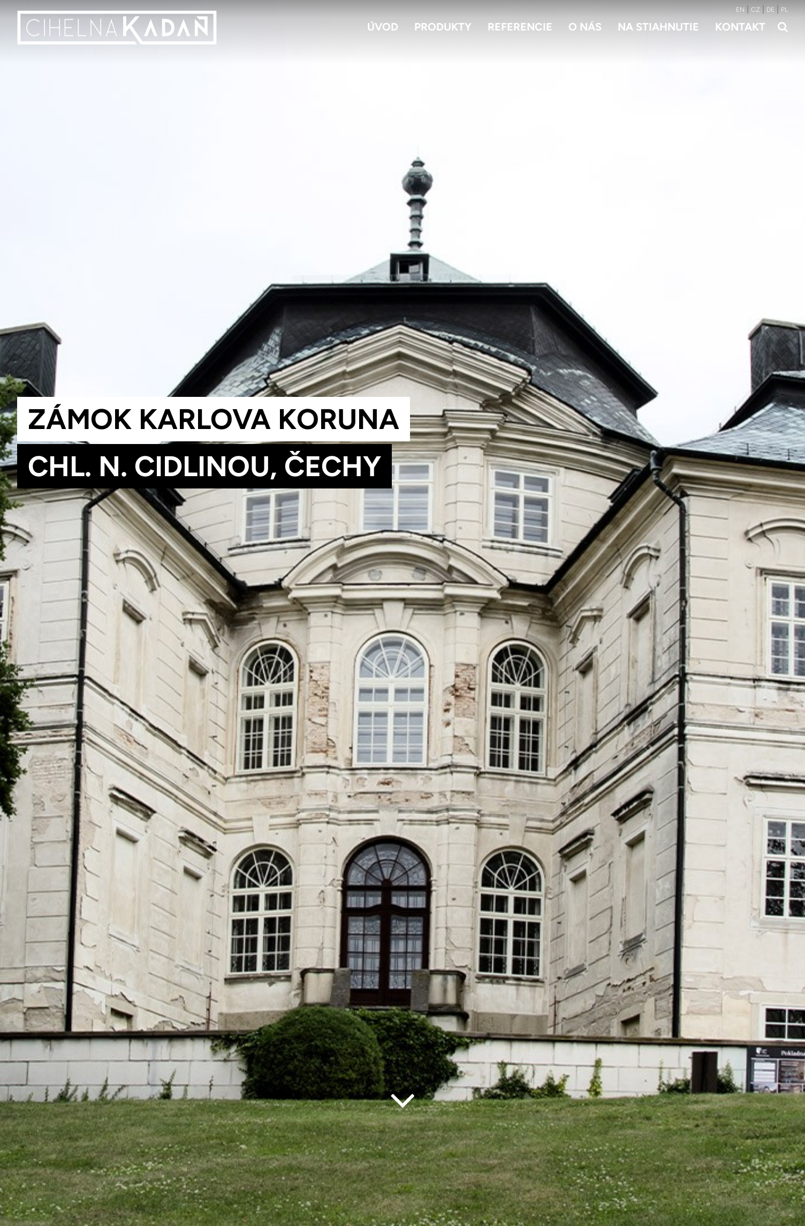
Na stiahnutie (658, 26)
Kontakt (740, 26)
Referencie (520, 26)
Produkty (443, 26)
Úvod (382, 26)
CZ (755, 9)
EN (740, 9)
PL (784, 9)
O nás (585, 26)
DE (770, 9)
